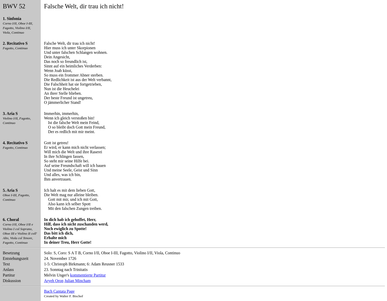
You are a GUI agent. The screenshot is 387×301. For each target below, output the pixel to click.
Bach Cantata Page (59, 291)
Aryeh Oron (53, 281)
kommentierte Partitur (88, 275)
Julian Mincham (77, 281)
